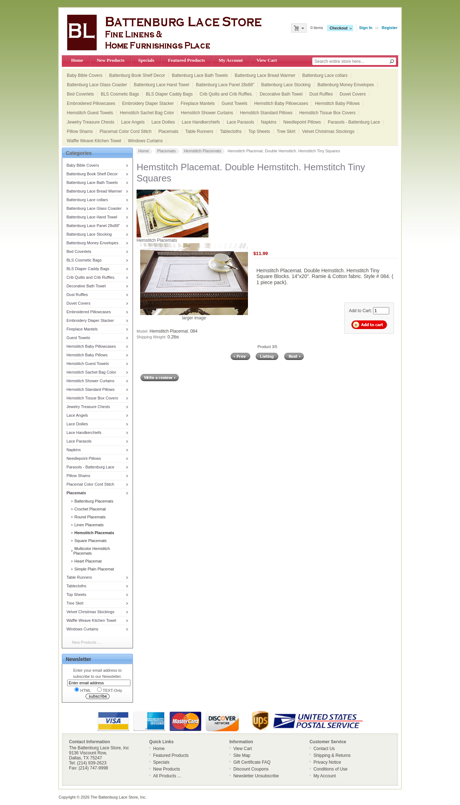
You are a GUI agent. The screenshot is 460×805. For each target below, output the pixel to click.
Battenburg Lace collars (325, 75)
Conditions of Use (330, 769)
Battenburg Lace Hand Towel (161, 84)
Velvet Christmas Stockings (328, 131)
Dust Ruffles (321, 94)
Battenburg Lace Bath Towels (200, 75)
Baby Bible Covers (84, 75)
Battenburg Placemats (93, 501)
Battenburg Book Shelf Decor (137, 75)
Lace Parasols (240, 122)
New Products (110, 60)
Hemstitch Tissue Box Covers (327, 112)
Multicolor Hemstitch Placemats (91, 550)
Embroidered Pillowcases (91, 103)
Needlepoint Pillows (302, 122)
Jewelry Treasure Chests (90, 122)
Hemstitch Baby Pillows (337, 103)
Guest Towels (235, 103)
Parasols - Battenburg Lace (354, 122)
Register (389, 28)
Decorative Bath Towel (281, 94)
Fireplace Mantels (198, 103)
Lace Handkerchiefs (201, 122)
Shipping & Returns (331, 755)
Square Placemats (90, 540)
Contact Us (324, 748)
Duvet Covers (353, 94)
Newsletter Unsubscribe (256, 775)
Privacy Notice (327, 762)
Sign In (365, 28)
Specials (146, 60)
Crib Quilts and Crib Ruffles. (226, 94)
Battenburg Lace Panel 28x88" (225, 84)
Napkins (268, 122)
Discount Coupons (250, 769)
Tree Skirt (286, 131)
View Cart (267, 60)
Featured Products (186, 60)
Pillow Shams (80, 131)
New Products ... (86, 642)
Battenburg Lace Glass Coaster (97, 84)
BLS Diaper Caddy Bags (169, 94)
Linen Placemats (88, 525)
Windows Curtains (145, 140)
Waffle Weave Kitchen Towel (94, 140)
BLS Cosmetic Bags (120, 94)
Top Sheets (259, 131)
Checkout (339, 28)
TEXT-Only (109, 690)
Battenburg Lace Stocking (285, 84)
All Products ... (167, 775)
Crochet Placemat (89, 509)
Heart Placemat (87, 561)
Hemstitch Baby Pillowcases (281, 103)
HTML (82, 690)
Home (77, 60)
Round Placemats (89, 517)
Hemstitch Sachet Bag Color (147, 112)
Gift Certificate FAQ (251, 762)
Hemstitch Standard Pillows (266, 112)
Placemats (168, 131)
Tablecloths (231, 131)
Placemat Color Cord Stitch (126, 131)
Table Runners (199, 131)
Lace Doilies (163, 122)
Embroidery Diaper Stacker (148, 103)
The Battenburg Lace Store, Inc (118, 797)
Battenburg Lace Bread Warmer (265, 75)
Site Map (241, 755)
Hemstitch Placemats (202, 151)
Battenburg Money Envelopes (345, 84)
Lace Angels (132, 122)
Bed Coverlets (80, 94)
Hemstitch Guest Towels (90, 112)
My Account (230, 60)
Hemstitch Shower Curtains (207, 112)
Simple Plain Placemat (93, 569)
